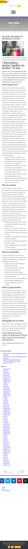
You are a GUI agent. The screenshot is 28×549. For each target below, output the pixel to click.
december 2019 (6, 465)
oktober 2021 (6, 430)
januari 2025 (6, 375)
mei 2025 (5, 370)
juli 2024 (5, 383)
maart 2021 (6, 441)
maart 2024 (6, 386)
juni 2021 (5, 436)
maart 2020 (6, 460)
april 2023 (5, 402)
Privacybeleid (17, 547)
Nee (12, 547)
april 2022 (5, 421)
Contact (4, 487)
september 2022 (7, 413)
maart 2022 (6, 422)
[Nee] (26, 544)
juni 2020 (5, 455)
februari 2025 (6, 373)
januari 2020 (6, 463)
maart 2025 (6, 372)
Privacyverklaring (6, 490)
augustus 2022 (6, 414)
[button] (13, 12)
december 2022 (6, 408)
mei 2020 (5, 457)
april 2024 (5, 384)
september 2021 (7, 432)
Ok (8, 547)
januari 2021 (6, 444)
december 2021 (6, 427)
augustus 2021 (6, 433)
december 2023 (6, 389)
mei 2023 (5, 400)
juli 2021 (5, 435)
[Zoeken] (19, 6)
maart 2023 (6, 403)
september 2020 (7, 451)
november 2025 (6, 369)
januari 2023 (6, 407)
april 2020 (5, 459)
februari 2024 (6, 388)
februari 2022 (6, 424)
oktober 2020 (6, 449)
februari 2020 (6, 462)
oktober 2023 (6, 392)
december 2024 (6, 377)
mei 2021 (5, 438)
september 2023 (7, 394)
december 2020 (6, 446)
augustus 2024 (6, 381)
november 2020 (6, 447)
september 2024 (7, 380)
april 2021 (5, 440)
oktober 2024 (6, 378)
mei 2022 (5, 419)
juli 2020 (5, 454)
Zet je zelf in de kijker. (8, 363)
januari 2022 (6, 425)
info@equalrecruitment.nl (13, 343)
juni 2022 (5, 418)
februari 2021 (6, 443)
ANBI (3, 489)
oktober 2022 (6, 411)
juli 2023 (5, 397)
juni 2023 (5, 399)
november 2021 (6, 429)
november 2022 (6, 410)
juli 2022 (5, 416)
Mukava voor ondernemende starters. (11, 361)
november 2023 (6, 391)
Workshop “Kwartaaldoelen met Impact (12, 360)
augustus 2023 (6, 395)
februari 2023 (6, 405)
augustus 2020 (6, 452)
